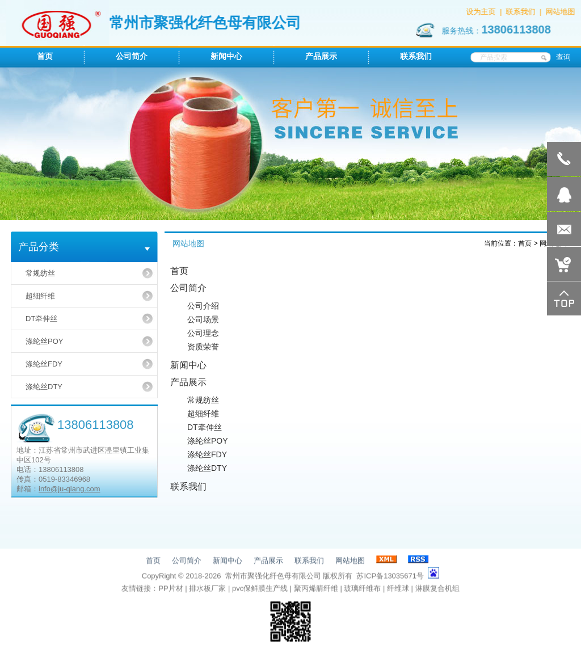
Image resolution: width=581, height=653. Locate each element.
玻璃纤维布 (362, 589)
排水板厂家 (207, 589)
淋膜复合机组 (437, 589)
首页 (525, 243)
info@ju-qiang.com (69, 489)
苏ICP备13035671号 (390, 576)
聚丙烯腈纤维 (316, 589)
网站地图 (561, 11)
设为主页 (481, 11)
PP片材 (170, 589)
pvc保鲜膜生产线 (260, 589)
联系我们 (521, 11)
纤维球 (398, 589)
